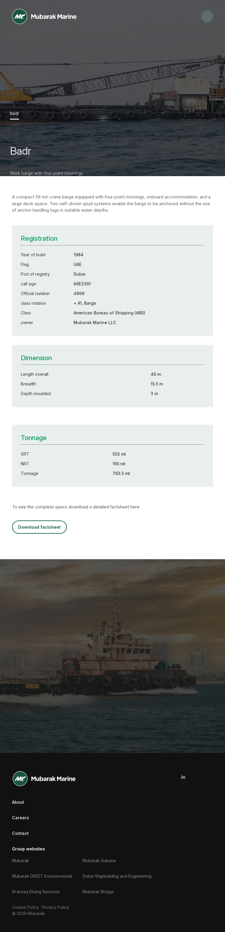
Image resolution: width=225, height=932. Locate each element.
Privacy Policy (55, 906)
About (18, 801)
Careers (20, 817)
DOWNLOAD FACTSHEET (39, 526)
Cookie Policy (25, 906)
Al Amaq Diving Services (36, 891)
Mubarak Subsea (99, 859)
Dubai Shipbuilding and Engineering (117, 875)
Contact (20, 832)
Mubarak (20, 859)
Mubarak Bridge (98, 891)
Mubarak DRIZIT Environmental (42, 875)
